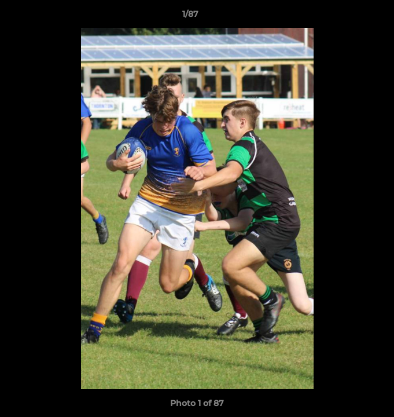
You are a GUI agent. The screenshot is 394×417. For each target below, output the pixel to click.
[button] (352, 17)
